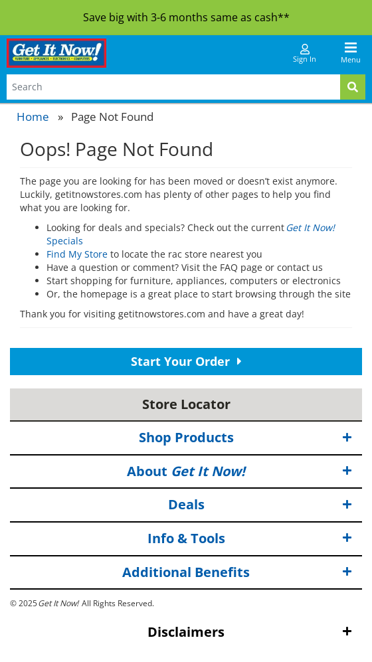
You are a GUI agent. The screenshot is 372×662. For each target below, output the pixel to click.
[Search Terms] (173, 87)
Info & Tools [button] (250, 538)
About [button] (239, 471)
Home (33, 116)
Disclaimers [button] (249, 632)
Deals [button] (260, 505)
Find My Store (77, 254)
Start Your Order (186, 361)
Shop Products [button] (246, 438)
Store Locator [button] (186, 404)
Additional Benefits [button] (237, 572)
